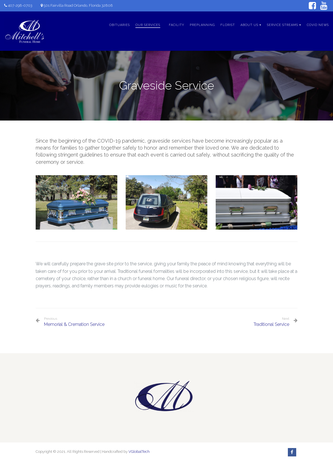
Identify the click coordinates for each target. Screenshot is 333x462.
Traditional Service (271, 324)
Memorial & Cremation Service (74, 322)
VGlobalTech (139, 451)
